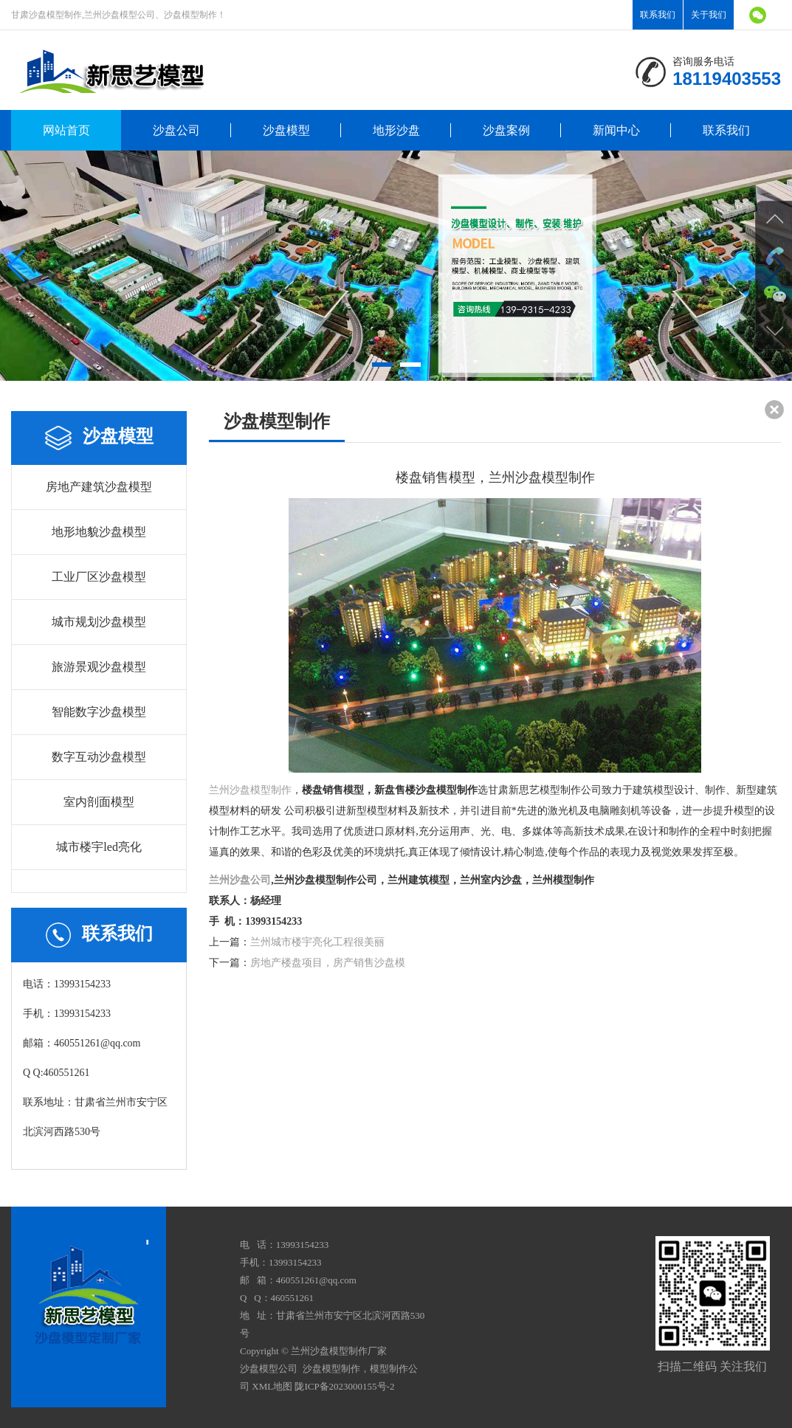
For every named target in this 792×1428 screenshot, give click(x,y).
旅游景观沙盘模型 (99, 666)
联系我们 (657, 15)
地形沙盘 (396, 130)
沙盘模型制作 (331, 1368)
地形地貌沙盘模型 (99, 531)
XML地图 (272, 1386)
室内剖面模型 (98, 802)
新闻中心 (616, 130)
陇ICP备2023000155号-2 (344, 1386)
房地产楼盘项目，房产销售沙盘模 (327, 962)
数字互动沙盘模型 (99, 757)
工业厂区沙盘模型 (99, 576)
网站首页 (66, 130)
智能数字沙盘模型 (99, 712)
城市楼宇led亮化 (99, 847)
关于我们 (708, 15)
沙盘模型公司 (268, 1368)
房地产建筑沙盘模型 (99, 486)
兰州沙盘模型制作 (250, 790)
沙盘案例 (506, 130)
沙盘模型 (286, 130)
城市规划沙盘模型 (99, 621)
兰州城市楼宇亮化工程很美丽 (317, 942)
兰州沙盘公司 (240, 880)
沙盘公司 (176, 130)
